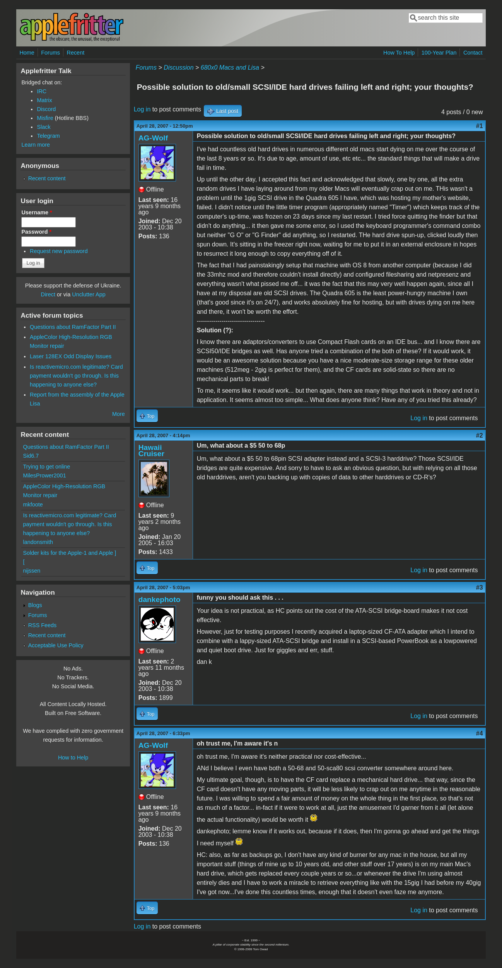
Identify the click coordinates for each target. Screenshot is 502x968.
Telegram (48, 136)
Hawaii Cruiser (151, 450)
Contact (473, 53)
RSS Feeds (42, 625)
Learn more (35, 145)
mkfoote (33, 504)
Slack (43, 127)
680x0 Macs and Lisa (230, 67)
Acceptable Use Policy (56, 645)
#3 (479, 587)
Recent (76, 53)
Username (36, 212)
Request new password (59, 251)
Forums (50, 53)
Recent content (47, 178)
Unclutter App (88, 294)
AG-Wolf (153, 138)
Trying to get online (46, 466)
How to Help (73, 757)
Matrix (44, 100)
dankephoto (159, 599)
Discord (46, 109)
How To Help (399, 53)
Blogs (35, 605)
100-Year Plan (439, 53)
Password (36, 232)
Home (26, 53)
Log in (142, 109)
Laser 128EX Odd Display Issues (70, 356)
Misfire (45, 118)
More (118, 414)
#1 (479, 126)
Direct (48, 294)
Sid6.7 (31, 456)
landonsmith (38, 542)
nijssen (31, 571)
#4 (479, 733)
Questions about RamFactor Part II (73, 327)
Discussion (178, 67)
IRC (41, 91)
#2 (479, 435)
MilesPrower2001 (44, 475)
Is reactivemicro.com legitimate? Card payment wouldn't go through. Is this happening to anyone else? (76, 376)
